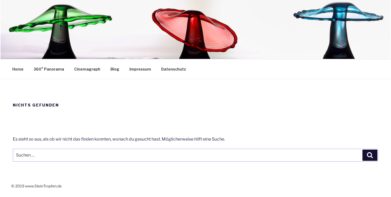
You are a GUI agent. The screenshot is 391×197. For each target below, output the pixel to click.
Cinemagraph (87, 69)
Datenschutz (173, 69)
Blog (114, 69)
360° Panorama (49, 69)
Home (17, 69)
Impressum (140, 69)
